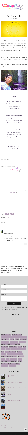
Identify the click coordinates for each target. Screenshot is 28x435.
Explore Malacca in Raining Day (15, 400)
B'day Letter (4, 334)
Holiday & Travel (22, 349)
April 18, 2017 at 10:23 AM (8, 233)
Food (24, 346)
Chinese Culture (14, 341)
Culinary (3, 344)
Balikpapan (14, 334)
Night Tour (20, 356)
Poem (8, 217)
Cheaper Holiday (5, 341)
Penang (3, 358)
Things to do (10, 363)
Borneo (17, 339)
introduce (8, 351)
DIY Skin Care (17, 344)
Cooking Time (22, 341)
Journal (19, 351)
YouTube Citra (12, 366)
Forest (2, 349)
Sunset (19, 361)
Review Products (5, 361)
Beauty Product (5, 339)
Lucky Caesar (8, 231)
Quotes (20, 358)
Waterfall (17, 363)
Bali (9, 334)
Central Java (23, 339)
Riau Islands (14, 361)
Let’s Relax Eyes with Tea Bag (15, 382)
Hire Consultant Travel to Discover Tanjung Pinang (17, 406)
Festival (20, 346)
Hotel (2, 351)
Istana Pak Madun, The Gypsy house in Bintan (16, 376)
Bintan (12, 339)
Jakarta (14, 351)
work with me (4, 366)
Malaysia (3, 356)
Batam (20, 334)
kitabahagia (22, 190)
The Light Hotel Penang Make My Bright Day (17, 388)
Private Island (13, 358)
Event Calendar (12, 346)
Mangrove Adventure (12, 356)
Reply (26, 243)
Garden (7, 349)
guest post (13, 349)
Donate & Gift (4, 346)
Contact (10, 394)
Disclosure (9, 344)
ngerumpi (12, 192)
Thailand (3, 363)
